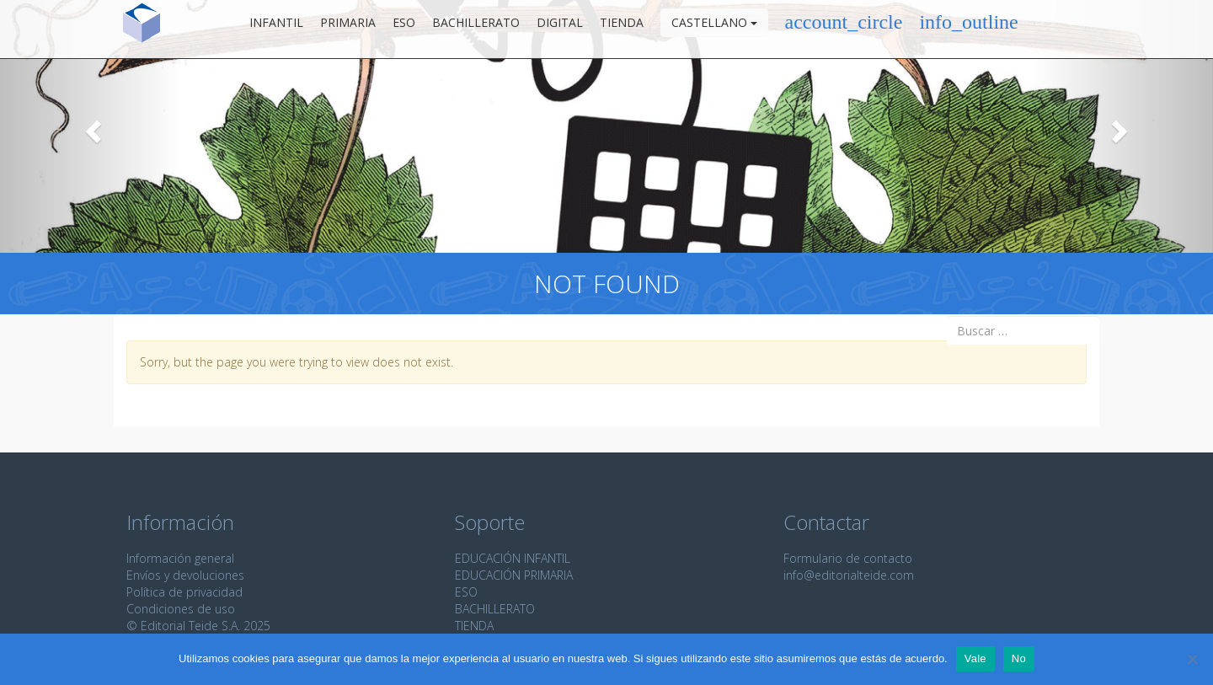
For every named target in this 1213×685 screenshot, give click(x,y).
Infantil (276, 29)
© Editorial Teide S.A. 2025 (198, 626)
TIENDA (474, 626)
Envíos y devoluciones (185, 575)
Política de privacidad (184, 592)
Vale (975, 658)
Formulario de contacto (847, 558)
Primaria (348, 29)
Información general (180, 558)
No (1019, 658)
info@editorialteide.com (848, 575)
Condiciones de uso (180, 609)
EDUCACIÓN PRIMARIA (514, 575)
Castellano (714, 29)
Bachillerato (476, 29)
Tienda (622, 29)
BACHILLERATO (495, 609)
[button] (91, 126)
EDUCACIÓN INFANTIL (512, 558)
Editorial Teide (142, 29)
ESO (404, 29)
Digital (560, 29)
